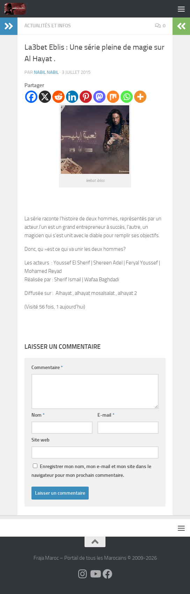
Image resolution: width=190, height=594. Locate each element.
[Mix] (113, 97)
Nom (38, 415)
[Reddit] (58, 97)
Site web (40, 440)
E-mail (106, 415)
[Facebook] (31, 97)
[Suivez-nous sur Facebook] (107, 574)
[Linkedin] (72, 97)
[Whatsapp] (126, 97)
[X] (45, 97)
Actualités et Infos (47, 26)
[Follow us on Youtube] (95, 574)
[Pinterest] (86, 97)
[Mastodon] (99, 97)
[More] (140, 97)
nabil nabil (46, 72)
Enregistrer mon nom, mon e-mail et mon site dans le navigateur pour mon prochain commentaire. (91, 471)
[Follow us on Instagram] (82, 574)
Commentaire (47, 367)
